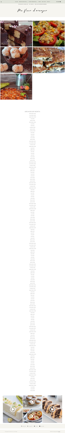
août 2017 (32, 229)
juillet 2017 (33, 231)
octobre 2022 (32, 130)
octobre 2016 (32, 246)
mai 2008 (32, 387)
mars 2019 (33, 198)
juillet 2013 (33, 314)
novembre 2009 (32, 371)
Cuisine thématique (32, 1)
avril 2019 (32, 196)
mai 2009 (32, 376)
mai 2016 (32, 255)
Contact (48, 1)
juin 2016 (32, 253)
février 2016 (32, 260)
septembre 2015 (32, 269)
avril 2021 (32, 155)
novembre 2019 (32, 184)
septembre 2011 (32, 345)
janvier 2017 (32, 241)
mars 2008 (32, 390)
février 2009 (32, 380)
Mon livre (44, 1)
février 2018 (32, 219)
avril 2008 (32, 388)
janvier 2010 (32, 368)
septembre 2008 (32, 385)
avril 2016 (32, 257)
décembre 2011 (32, 340)
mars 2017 (33, 238)
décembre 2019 (32, 182)
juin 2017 (32, 233)
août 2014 (32, 291)
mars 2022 (32, 137)
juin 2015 (32, 274)
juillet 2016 (33, 252)
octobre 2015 (32, 267)
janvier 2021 (32, 160)
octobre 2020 (32, 165)
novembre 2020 (32, 163)
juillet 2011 (32, 349)
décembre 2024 (32, 122)
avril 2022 (32, 136)
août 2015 (32, 271)
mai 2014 (32, 297)
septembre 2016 (32, 248)
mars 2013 (33, 321)
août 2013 (32, 312)
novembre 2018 (32, 205)
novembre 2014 (32, 286)
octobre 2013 (32, 309)
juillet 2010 (32, 357)
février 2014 (32, 302)
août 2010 (32, 355)
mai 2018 (32, 213)
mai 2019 (32, 194)
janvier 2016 (32, 262)
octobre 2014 (32, 288)
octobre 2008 (32, 383)
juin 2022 (32, 132)
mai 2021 (32, 153)
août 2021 (32, 148)
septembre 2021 (32, 146)
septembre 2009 (32, 375)
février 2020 (32, 179)
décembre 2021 (32, 141)
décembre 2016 (32, 243)
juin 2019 (32, 193)
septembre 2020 (32, 167)
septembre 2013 (32, 310)
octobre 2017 (32, 226)
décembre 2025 (32, 113)
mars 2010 (32, 364)
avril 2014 (32, 298)
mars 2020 (32, 177)
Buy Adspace (31, 4)
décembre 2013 (32, 305)
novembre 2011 (32, 342)
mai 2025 (32, 118)
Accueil (16, 1)
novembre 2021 (32, 142)
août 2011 (32, 347)
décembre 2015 (32, 264)
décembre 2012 (32, 326)
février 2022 (32, 139)
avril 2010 (32, 362)
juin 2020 (32, 172)
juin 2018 (32, 212)
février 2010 (32, 366)
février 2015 (32, 281)
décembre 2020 (32, 161)
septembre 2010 (32, 354)
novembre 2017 (32, 224)
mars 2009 (32, 378)
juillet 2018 (32, 210)
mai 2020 (32, 174)
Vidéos (39, 1)
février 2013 (32, 323)
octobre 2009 (32, 373)
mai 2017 (32, 234)
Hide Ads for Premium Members (41, 4)
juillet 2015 (32, 272)
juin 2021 (32, 151)
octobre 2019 (32, 186)
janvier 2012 (32, 338)
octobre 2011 (32, 343)
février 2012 (32, 336)
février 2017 (32, 239)
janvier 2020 (32, 181)
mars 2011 (32, 350)
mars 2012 (33, 335)
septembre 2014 (32, 290)
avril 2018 (32, 215)
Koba (59, 431)
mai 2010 (32, 361)
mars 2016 (33, 258)
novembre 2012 (32, 328)
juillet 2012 (33, 333)
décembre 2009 (32, 369)
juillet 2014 (32, 293)
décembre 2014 (32, 284)
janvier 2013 (32, 324)
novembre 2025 (32, 115)
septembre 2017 (32, 227)
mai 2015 (32, 276)
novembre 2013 (32, 307)
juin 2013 (32, 316)
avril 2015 (32, 278)
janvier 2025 (32, 120)
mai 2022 (32, 134)
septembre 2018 (32, 208)
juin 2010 (32, 359)
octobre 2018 (32, 207)
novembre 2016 (32, 245)
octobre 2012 (32, 329)
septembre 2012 (32, 331)
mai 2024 (32, 123)
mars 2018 (32, 217)
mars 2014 (32, 300)
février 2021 (32, 158)
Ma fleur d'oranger (32, 10)
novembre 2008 (32, 381)
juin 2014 (32, 295)
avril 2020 (32, 175)
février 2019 (32, 200)
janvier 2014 (32, 304)
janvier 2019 (32, 201)
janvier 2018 (32, 220)
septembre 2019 (32, 187)
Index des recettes (22, 1)
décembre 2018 (32, 203)
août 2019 (32, 189)
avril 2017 (32, 236)
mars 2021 (33, 156)
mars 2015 (32, 279)
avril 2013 (32, 319)
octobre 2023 (32, 127)
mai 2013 (32, 317)
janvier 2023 (32, 129)
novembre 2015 (32, 265)
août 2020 (32, 168)
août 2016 (32, 250)
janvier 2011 (32, 352)
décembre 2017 (32, 222)
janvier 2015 (32, 283)
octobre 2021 (32, 144)
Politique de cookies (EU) (23, 4)
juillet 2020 (32, 170)
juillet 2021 (33, 149)
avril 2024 (32, 125)
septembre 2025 (32, 116)
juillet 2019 (33, 191)
